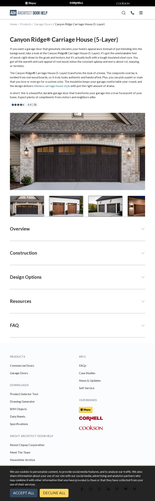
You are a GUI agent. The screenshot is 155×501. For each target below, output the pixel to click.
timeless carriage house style (52, 86)
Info (82, 356)
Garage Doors (43, 24)
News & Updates (90, 380)
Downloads (19, 385)
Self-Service (86, 388)
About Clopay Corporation (27, 445)
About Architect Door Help (31, 436)
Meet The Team (20, 452)
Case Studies (87, 373)
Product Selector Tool (24, 394)
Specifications (19, 424)
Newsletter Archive (22, 460)
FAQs (82, 365)
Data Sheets (17, 416)
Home (13, 24)
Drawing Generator (22, 401)
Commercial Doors (22, 365)
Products (25, 24)
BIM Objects (18, 409)
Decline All (54, 493)
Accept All (23, 493)
